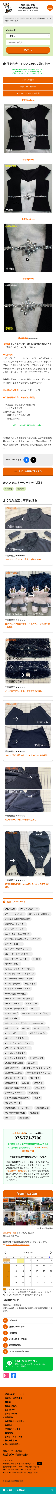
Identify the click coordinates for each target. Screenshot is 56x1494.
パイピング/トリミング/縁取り (19, 999)
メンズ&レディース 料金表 (28, 93)
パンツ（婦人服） (14, 1003)
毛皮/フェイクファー (15, 1093)
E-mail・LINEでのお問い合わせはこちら (20, 1472)
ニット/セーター (13, 984)
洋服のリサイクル (17, 1327)
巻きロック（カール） (15, 1078)
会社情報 (13, 1333)
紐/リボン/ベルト (13, 1103)
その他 (33, 18)
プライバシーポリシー (19, 1351)
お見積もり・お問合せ (14, 1421)
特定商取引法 (15, 1345)
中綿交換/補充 (37, 1058)
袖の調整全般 (43, 1108)
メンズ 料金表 (28, 80)
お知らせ (13, 1320)
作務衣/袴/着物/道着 (14, 1063)
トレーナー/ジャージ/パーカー (19, 979)
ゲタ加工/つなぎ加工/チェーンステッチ (23, 939)
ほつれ (21, 489)
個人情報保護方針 (12, 1444)
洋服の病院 (9, 18)
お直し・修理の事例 (22, 18)
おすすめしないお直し (15, 924)
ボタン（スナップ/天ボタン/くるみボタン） (25, 1023)
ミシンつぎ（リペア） (15, 1033)
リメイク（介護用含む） (16, 1038)
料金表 (8, 1402)
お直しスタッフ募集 (18, 1339)
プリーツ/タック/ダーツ (16, 1009)
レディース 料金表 (28, 87)
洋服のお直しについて (14, 1394)
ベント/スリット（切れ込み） (36, 1013)
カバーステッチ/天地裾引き (18, 934)
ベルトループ (12, 1013)
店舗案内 (9, 1417)
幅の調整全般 (12, 1083)
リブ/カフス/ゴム (38, 1033)
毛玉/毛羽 (40, 1088)
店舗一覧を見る (46, 1228)
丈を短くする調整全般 (15, 1053)
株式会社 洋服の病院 (28, 8)
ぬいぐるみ (31, 984)
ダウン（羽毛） (13, 964)
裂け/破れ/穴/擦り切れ (15, 1113)
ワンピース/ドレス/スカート (18, 1048)
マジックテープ (42, 1028)
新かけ (26, 1083)
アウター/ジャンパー (15, 914)
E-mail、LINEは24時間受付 (17, 1244)
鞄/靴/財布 (24, 1118)
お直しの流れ (11, 1406)
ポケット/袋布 (12, 1018)
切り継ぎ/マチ (12, 1068)
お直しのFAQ (11, 1413)
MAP (39, 1464)
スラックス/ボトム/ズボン (17, 959)
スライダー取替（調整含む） (18, 954)
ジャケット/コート (14, 944)
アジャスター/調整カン (40, 914)
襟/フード (10, 1118)
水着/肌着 (34, 1093)
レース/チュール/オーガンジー (19, 1043)
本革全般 (39, 1083)
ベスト (35, 1009)
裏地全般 (35, 1113)
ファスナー (32, 1003)
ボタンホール (12, 1028)
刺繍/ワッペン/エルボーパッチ (37, 1068)
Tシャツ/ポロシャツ (29, 909)
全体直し (33, 1063)
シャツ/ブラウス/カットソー (18, 949)
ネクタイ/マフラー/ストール (18, 989)
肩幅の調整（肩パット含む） (18, 1108)
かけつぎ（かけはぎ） (15, 929)
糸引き (37, 1098)
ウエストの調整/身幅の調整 (18, 919)
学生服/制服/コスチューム (39, 1073)
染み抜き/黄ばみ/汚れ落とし (18, 1088)
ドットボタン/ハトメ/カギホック (20, 974)
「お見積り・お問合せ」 (17, 1171)
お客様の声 (10, 1410)
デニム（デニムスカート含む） (19, 969)
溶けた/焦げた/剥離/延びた (17, 1098)
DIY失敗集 (10, 909)
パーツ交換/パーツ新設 (16, 994)
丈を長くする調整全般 (15, 1058)
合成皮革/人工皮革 (14, 1073)
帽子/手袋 (35, 1078)
